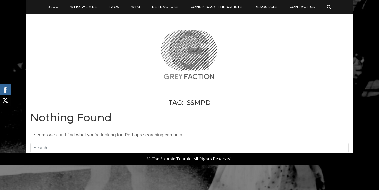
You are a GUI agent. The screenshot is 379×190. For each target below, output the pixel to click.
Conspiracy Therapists (217, 6)
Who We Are (83, 6)
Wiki (135, 6)
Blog (52, 6)
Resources (266, 6)
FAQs (114, 6)
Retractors (165, 6)
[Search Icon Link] (329, 7)
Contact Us (302, 6)
